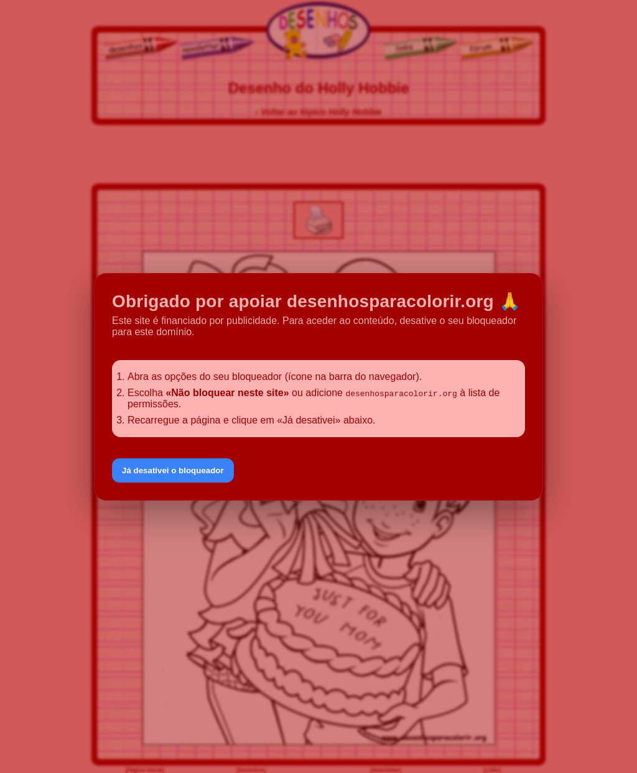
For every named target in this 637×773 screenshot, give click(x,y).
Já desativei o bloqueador (173, 470)
